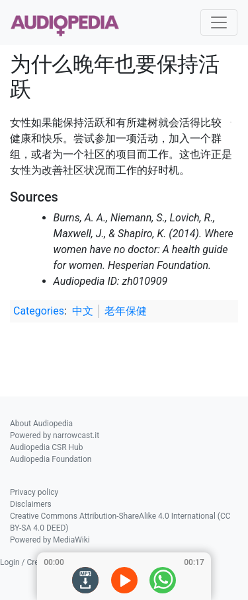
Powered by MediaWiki (50, 539)
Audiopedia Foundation (50, 459)
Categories (38, 311)
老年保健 (125, 311)
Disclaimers (31, 504)
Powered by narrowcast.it (54, 435)
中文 (82, 311)
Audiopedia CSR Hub (46, 447)
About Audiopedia (41, 423)
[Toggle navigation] (218, 22)
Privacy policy (34, 492)
